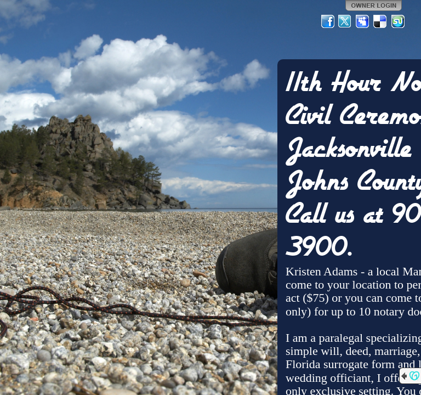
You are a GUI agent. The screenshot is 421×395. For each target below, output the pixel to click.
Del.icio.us (380, 21)
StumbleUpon (398, 21)
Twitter (345, 21)
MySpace (363, 21)
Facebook (327, 21)
